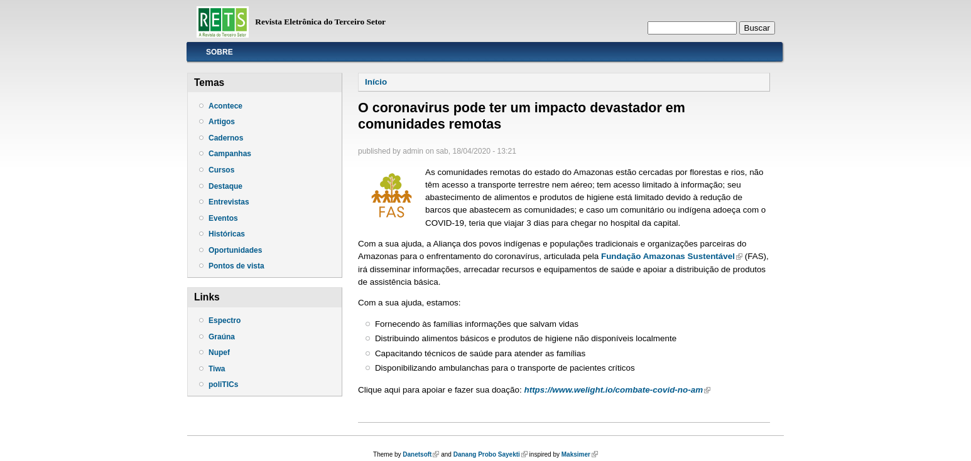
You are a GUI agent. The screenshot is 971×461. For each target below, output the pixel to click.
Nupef (219, 352)
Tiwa (217, 368)
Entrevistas (229, 202)
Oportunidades (235, 250)
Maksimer (579, 454)
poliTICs (223, 384)
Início (376, 82)
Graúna (222, 336)
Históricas (227, 234)
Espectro (225, 320)
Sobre (219, 52)
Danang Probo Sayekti (490, 454)
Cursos (221, 170)
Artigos (222, 121)
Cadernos (226, 138)
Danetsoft (421, 454)
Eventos (223, 218)
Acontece (225, 106)
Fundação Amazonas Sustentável (671, 256)
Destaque (225, 186)
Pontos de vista (236, 266)
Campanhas (230, 153)
